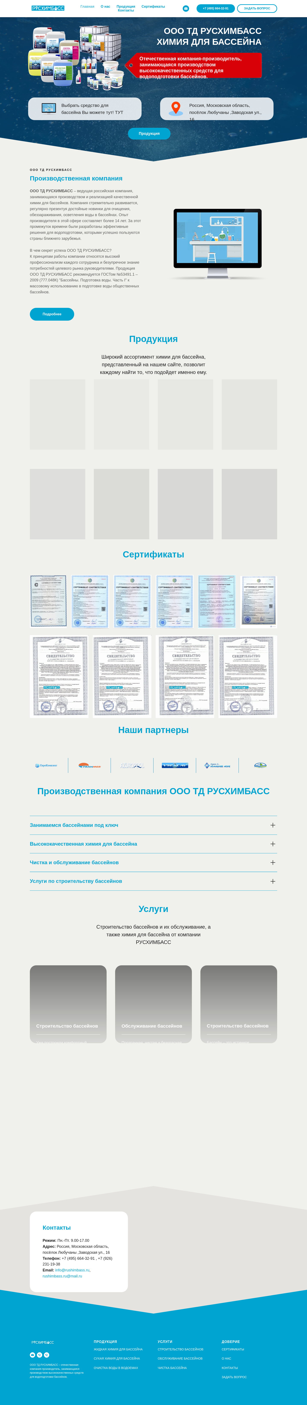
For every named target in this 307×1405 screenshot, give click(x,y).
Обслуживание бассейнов (152, 1029)
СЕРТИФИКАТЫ (233, 1349)
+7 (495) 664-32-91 (78, 1258)
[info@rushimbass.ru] (186, 8)
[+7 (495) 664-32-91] (39, 1355)
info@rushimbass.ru (72, 1270)
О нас (105, 6)
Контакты (126, 10)
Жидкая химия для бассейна (118, 1349)
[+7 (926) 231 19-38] (46, 1355)
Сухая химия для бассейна (117, 1358)
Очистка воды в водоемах (116, 1368)
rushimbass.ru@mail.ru (62, 1276)
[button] (257, 8)
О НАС (226, 1358)
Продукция (126, 6)
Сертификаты (153, 6)
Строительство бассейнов (67, 1027)
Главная (87, 6)
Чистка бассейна (172, 1368)
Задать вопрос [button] (234, 1377)
